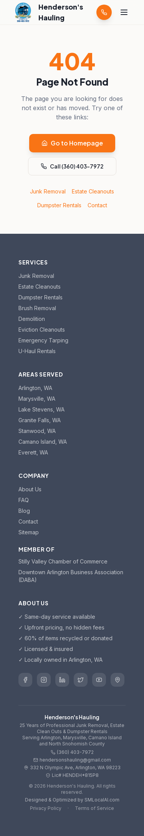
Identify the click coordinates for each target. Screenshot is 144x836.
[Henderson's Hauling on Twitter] (81, 680)
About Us (29, 489)
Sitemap (28, 532)
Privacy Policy (45, 808)
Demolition (31, 319)
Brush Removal (37, 308)
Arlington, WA (35, 388)
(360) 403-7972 (72, 752)
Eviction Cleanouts (41, 329)
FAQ (23, 500)
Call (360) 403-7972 (72, 166)
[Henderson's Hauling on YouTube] (99, 680)
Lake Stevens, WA (41, 409)
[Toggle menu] (124, 12)
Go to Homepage (72, 143)
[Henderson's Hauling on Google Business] (117, 680)
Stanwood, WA (37, 431)
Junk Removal (48, 191)
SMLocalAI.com (101, 800)
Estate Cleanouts (93, 191)
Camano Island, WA (42, 441)
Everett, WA (33, 452)
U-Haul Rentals (37, 351)
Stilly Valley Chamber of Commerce (63, 561)
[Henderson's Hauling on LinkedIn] (62, 680)
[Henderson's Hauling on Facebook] (25, 680)
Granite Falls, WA (39, 420)
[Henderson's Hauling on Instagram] (44, 680)
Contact (97, 205)
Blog (24, 510)
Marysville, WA (36, 398)
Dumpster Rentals (59, 205)
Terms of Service (94, 808)
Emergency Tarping (43, 340)
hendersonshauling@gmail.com (72, 760)
